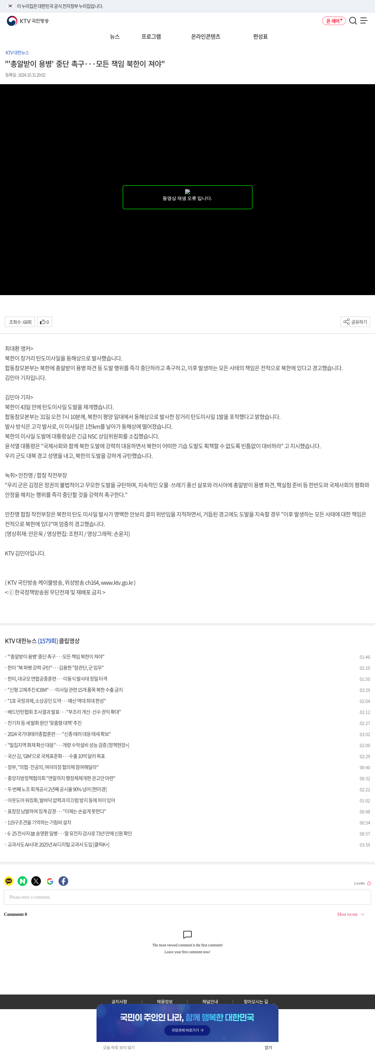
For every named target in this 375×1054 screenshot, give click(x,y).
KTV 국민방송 (18, 18)
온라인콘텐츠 (205, 36)
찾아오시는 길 (256, 1001)
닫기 (268, 1047)
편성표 (260, 36)
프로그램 (151, 36)
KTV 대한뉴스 (17, 52)
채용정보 (165, 1001)
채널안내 (210, 1001)
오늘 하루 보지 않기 (119, 1047)
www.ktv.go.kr (117, 582)
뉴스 (115, 36)
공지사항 (119, 1001)
